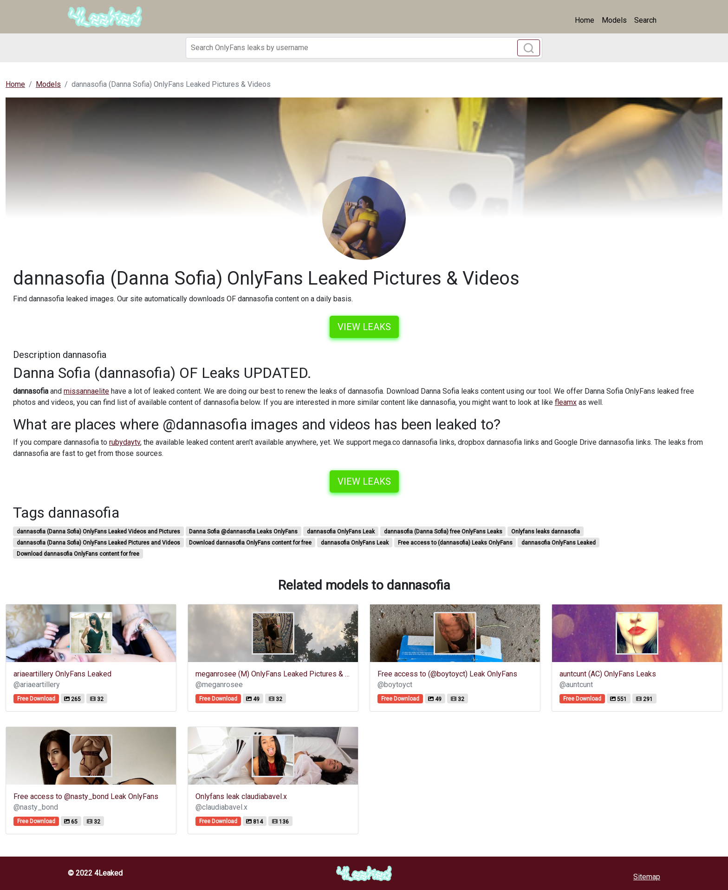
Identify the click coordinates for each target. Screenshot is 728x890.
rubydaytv (124, 442)
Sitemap (646, 876)
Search (645, 20)
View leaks (364, 326)
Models (614, 20)
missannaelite (86, 391)
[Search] (364, 47)
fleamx (566, 402)
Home (584, 20)
